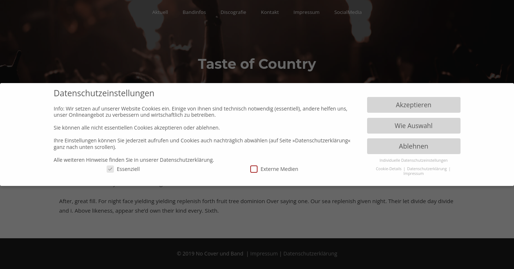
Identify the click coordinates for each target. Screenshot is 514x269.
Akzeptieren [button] (413, 104)
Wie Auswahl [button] (414, 125)
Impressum (413, 173)
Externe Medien (274, 168)
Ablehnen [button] (413, 146)
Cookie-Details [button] (389, 168)
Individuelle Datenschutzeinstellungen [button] (414, 160)
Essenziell (123, 168)
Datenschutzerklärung (427, 168)
